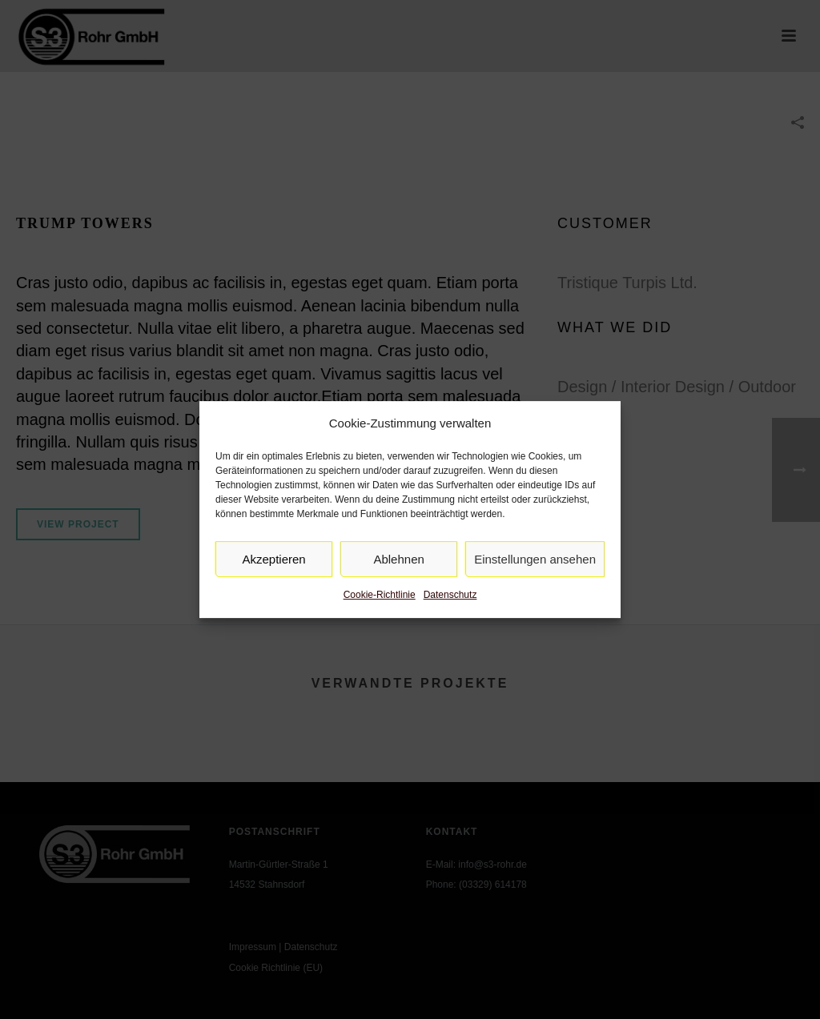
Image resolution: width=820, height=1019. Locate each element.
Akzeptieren (273, 559)
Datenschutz (450, 595)
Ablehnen (398, 559)
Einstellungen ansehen (535, 559)
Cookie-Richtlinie (380, 595)
